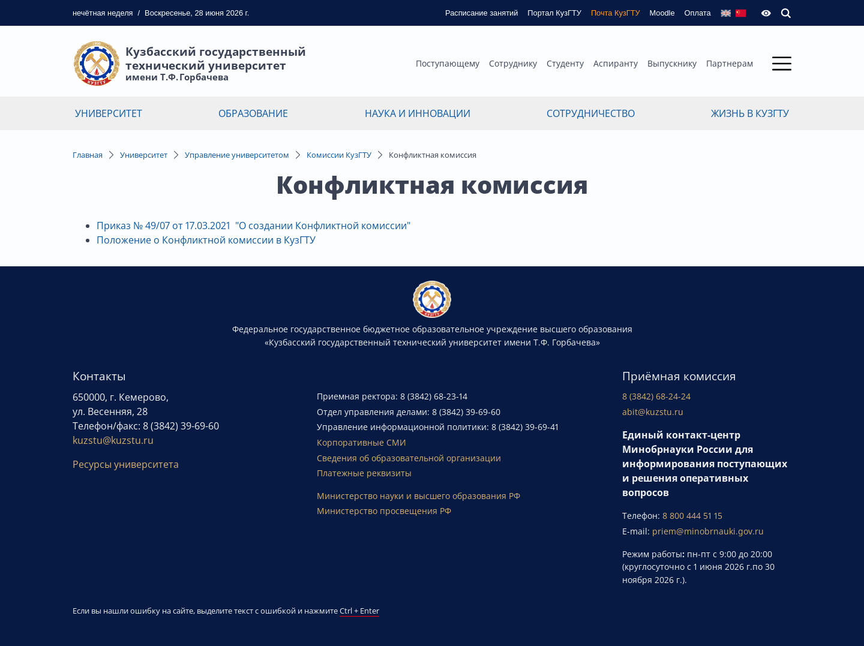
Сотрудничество (591, 113)
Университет (108, 113)
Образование (253, 113)
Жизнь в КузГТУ (750, 113)
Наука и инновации (417, 113)
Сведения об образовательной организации (409, 458)
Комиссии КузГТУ (339, 154)
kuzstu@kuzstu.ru (113, 440)
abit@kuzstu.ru (652, 411)
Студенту (565, 63)
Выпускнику (672, 63)
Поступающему (447, 63)
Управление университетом (237, 154)
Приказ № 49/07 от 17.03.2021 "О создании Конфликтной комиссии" (253, 225)
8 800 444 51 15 (692, 515)
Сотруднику (513, 63)
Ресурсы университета (126, 464)
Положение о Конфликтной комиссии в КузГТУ (206, 240)
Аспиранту (615, 63)
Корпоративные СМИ (361, 442)
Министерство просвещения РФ (384, 510)
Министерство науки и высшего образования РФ (418, 495)
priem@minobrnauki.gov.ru (708, 531)
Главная (88, 154)
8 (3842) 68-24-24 (656, 396)
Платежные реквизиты (364, 473)
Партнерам (729, 63)
